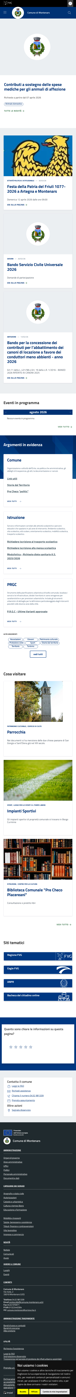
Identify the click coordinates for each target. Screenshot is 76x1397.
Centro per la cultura (27, 884)
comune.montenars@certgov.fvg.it (21, 1310)
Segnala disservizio (21, 1110)
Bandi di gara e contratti (14, 1325)
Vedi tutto (65, 427)
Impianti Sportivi (21, 811)
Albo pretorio (9, 1330)
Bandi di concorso (12, 1328)
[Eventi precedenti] (6, 412)
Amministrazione (12, 1150)
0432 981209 (28, 1095)
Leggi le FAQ (18, 1086)
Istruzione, (12, 884)
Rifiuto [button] (34, 1391)
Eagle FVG (13, 968)
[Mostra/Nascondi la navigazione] (5, 12)
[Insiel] (9, 1392)
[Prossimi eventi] (70, 412)
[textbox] (32, 1047)
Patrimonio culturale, (17, 726)
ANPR (10, 982)
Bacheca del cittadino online (23, 995)
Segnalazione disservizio (15, 1356)
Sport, (10, 805)
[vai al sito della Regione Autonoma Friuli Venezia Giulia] (7, 2)
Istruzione (16, 517)
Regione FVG (14, 955)
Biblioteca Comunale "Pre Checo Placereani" (34, 892)
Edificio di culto (34, 726)
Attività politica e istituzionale (20, 180)
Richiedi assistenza (21, 1090)
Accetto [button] (23, 1391)
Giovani (10, 258)
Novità (7, 1242)
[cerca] (69, 12)
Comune (14, 460)
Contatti (8, 1282)
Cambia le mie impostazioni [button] (55, 1391)
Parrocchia (16, 732)
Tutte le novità (14, 111)
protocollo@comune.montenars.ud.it (26, 1302)
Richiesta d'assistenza (14, 1348)
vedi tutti (38, 654)
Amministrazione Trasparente (19, 1318)
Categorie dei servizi (14, 1185)
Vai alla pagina (17, 204)
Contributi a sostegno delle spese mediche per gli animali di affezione (34, 86)
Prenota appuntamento (23, 1100)
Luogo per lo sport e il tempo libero (29, 805)
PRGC (12, 584)
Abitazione (11, 336)
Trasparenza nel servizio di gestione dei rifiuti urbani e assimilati (33, 1359)
